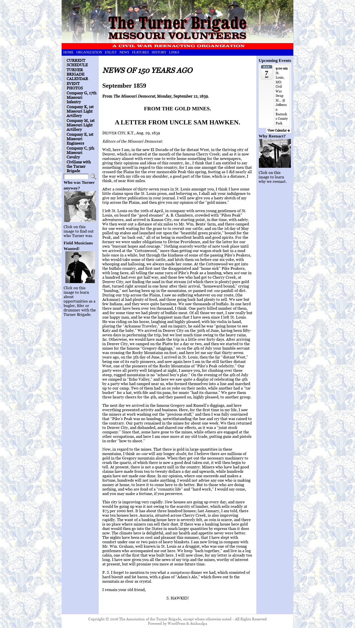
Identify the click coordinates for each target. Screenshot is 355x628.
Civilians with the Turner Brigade (79, 166)
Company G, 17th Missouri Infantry (81, 97)
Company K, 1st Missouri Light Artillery (80, 111)
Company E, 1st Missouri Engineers (80, 138)
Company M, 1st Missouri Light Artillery (81, 125)
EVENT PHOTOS (75, 85)
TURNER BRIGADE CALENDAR (77, 74)
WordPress (176, 623)
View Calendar (278, 130)
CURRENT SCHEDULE (77, 62)
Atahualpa (198, 623)
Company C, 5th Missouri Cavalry (80, 152)
